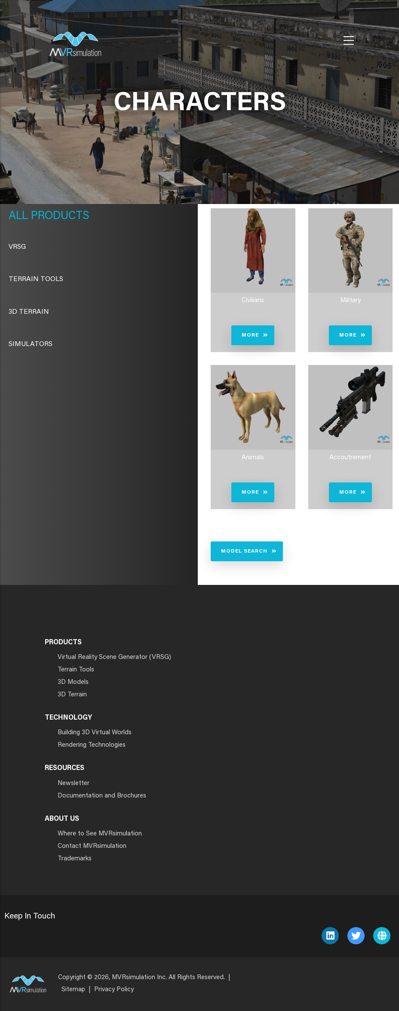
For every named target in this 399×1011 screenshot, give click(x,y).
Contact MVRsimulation (92, 846)
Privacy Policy (114, 989)
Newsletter (73, 783)
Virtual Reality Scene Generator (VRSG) (114, 657)
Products (58, 216)
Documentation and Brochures (102, 796)
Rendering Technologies (92, 745)
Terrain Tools (36, 279)
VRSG (17, 247)
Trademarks (75, 859)
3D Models (73, 682)
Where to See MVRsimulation (100, 834)
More (250, 335)
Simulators (30, 344)
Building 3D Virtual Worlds (95, 733)
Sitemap (73, 989)
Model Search (244, 551)
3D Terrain (29, 312)
